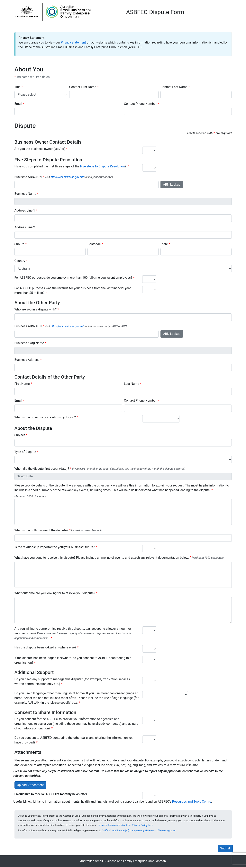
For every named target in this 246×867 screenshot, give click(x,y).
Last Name (131, 384)
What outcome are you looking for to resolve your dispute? (54, 593)
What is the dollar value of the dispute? (41, 530)
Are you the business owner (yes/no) (39, 149)
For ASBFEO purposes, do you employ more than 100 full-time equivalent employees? (73, 277)
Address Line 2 (24, 227)
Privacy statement (73, 42)
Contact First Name (82, 87)
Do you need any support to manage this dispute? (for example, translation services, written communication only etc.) (72, 681)
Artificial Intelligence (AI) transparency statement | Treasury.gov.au (138, 830)
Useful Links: (23, 801)
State (164, 244)
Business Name (25, 194)
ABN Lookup (171, 184)
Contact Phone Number (140, 104)
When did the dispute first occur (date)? (41, 468)
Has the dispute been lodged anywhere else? (45, 647)
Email (18, 104)
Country (19, 261)
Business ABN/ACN (28, 177)
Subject (19, 435)
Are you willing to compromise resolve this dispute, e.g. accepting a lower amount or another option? (72, 633)
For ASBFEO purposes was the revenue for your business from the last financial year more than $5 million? (72, 290)
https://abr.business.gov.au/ (67, 177)
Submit (225, 848)
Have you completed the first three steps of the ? (70, 166)
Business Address (27, 360)
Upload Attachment (30, 785)
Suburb (19, 244)
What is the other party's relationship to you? (45, 417)
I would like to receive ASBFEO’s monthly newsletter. (51, 794)
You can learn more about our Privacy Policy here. (126, 825)
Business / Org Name (29, 343)
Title (17, 87)
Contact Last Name (173, 87)
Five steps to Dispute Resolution (102, 166)
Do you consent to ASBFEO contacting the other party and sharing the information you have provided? (73, 740)
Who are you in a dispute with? (35, 309)
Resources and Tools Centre (191, 801)
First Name (22, 384)
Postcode (94, 244)
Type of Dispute (25, 452)
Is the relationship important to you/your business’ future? (54, 547)
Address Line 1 (24, 210)
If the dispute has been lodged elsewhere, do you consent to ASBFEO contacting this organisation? (72, 660)
